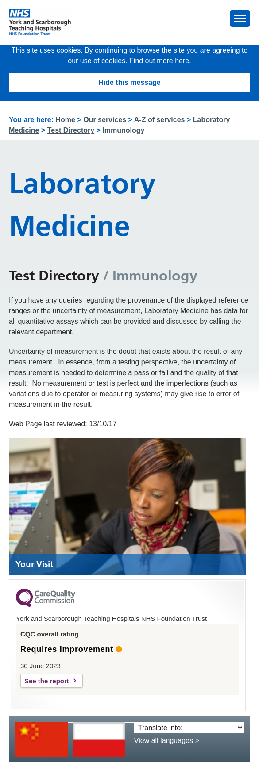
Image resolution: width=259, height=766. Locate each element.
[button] (240, 18)
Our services (104, 119)
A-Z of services (159, 119)
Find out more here (159, 61)
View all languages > (166, 740)
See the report (46, 681)
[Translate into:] (189, 727)
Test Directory (70, 130)
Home (65, 119)
